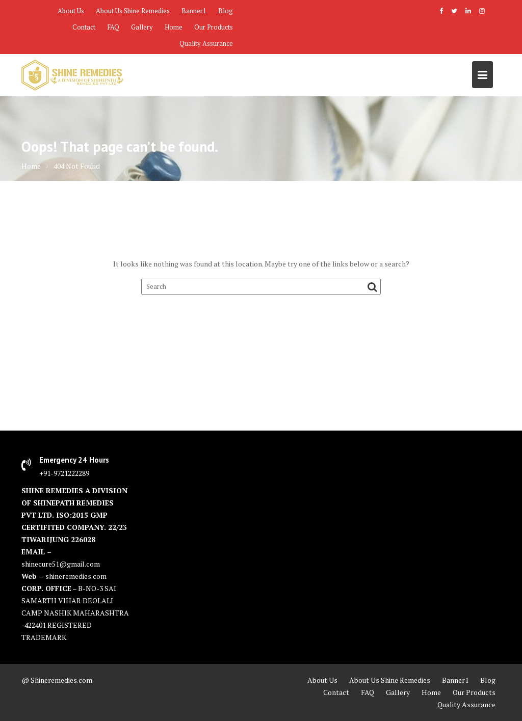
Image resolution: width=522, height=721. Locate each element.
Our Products (213, 27)
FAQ (113, 27)
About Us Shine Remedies (133, 10)
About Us (71, 10)
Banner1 (193, 10)
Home (173, 27)
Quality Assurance (206, 43)
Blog (225, 10)
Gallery (142, 27)
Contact (83, 27)
